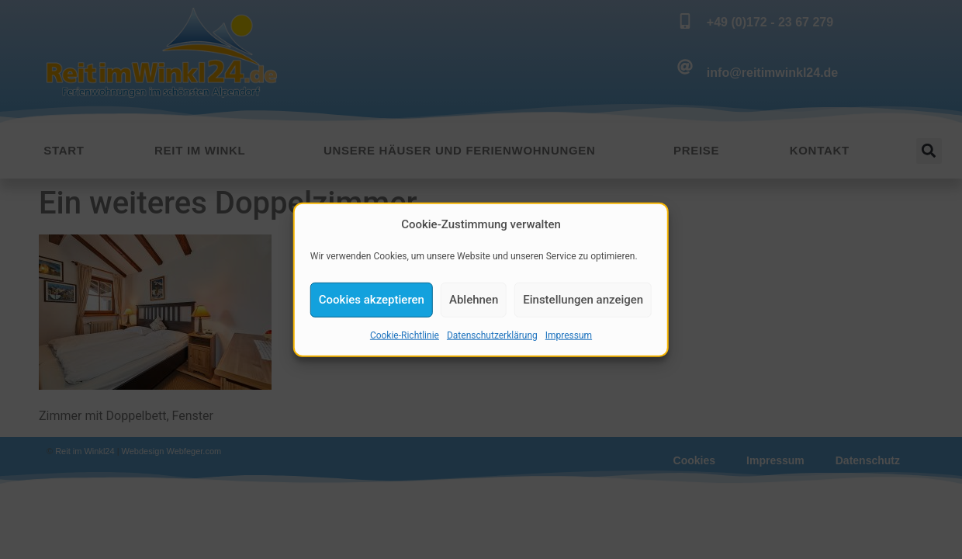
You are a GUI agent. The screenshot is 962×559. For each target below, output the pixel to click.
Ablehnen (473, 301)
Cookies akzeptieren (371, 301)
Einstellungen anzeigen (583, 301)
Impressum (568, 337)
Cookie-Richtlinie (404, 337)
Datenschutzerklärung (492, 337)
